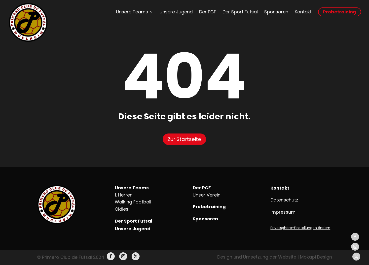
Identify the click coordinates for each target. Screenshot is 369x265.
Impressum (282, 212)
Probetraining (339, 12)
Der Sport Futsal (240, 12)
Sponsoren (276, 12)
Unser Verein (207, 195)
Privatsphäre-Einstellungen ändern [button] (300, 227)
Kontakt (303, 12)
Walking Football (133, 202)
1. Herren (124, 195)
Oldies (121, 209)
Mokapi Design (316, 257)
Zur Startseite (184, 139)
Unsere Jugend (176, 12)
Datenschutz (284, 200)
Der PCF (207, 12)
